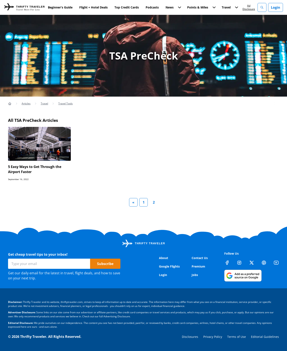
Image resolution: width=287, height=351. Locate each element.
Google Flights (169, 266)
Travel (44, 103)
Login (275, 7)
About (163, 258)
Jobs (195, 275)
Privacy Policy (212, 337)
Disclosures (190, 337)
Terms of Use (236, 337)
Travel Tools (65, 103)
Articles (26, 103)
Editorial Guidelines (265, 337)
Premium (198, 266)
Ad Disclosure (248, 7)
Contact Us (200, 258)
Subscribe (105, 263)
